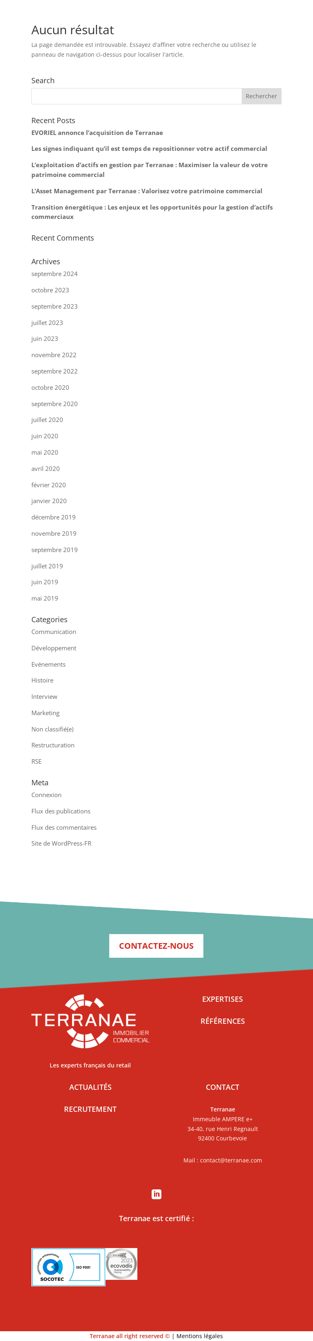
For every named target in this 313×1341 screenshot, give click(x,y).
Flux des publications (60, 811)
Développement (53, 648)
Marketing (45, 713)
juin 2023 (44, 338)
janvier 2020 (49, 501)
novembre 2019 (54, 533)
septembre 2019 (54, 550)
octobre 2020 (50, 387)
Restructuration (53, 745)
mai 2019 (44, 598)
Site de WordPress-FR (61, 843)
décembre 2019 (53, 517)
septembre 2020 (54, 404)
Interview (44, 696)
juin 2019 (44, 582)
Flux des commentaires (64, 827)
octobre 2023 (50, 290)
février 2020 (48, 485)
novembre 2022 (54, 355)
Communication (53, 631)
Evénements (48, 664)
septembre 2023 (54, 306)
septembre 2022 (54, 371)
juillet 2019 (47, 566)
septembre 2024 (54, 274)
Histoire (42, 680)
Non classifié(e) (52, 729)
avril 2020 (45, 468)
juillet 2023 (47, 322)
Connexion (46, 795)
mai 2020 (44, 452)
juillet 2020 (47, 419)
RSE (36, 761)
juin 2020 (44, 436)
